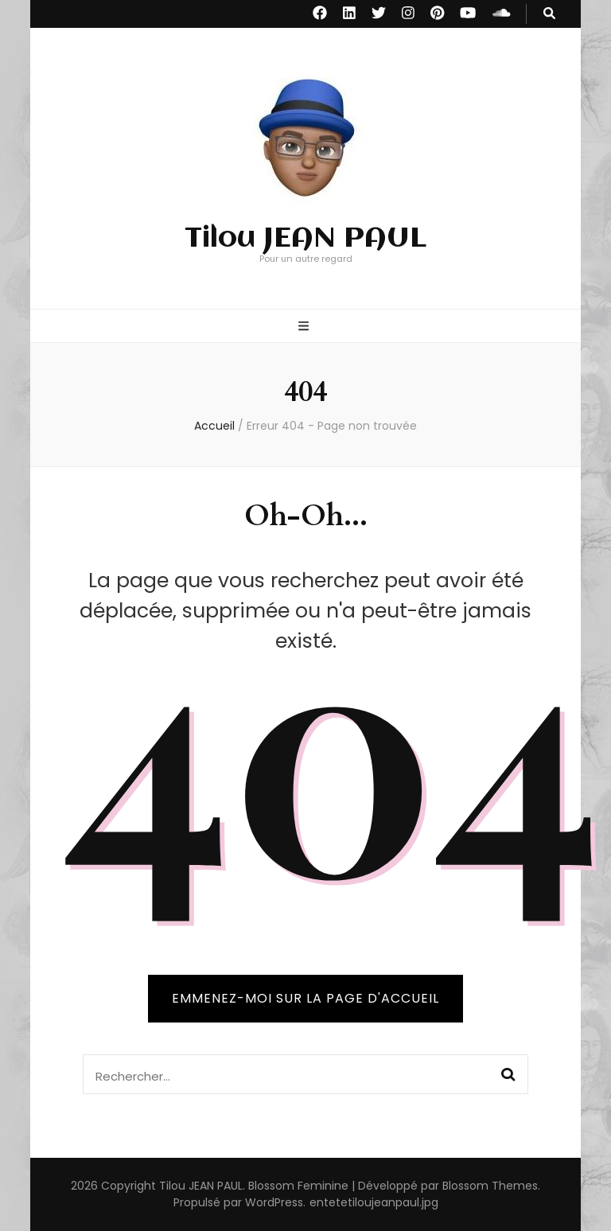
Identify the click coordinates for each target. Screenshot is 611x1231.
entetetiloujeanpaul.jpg (373, 1202)
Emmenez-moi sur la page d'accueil (305, 998)
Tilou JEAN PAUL (305, 239)
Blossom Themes (490, 1186)
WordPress (274, 1202)
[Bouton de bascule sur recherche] (549, 14)
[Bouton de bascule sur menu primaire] (305, 327)
